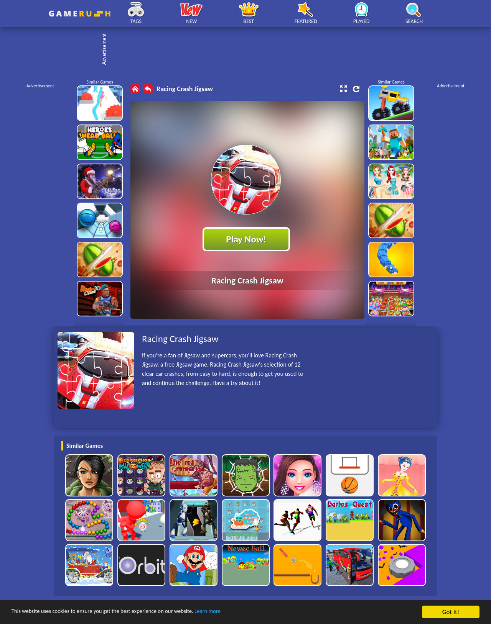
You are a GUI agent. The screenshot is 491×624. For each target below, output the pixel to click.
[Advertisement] (249, 50)
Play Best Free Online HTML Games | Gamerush (79, 13)
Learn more (239, 612)
